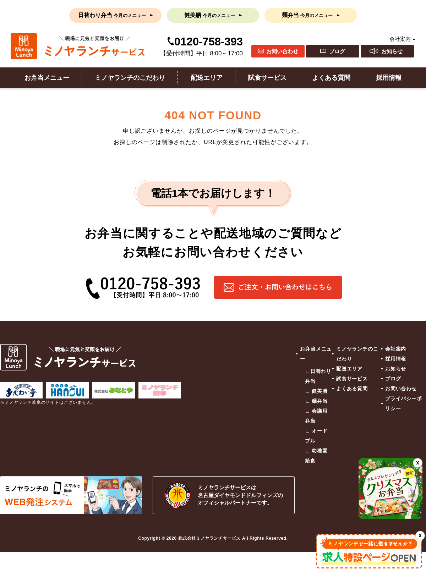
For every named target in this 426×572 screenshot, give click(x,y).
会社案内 (400, 39)
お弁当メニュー (46, 77)
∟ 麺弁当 (316, 401)
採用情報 (389, 77)
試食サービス (267, 77)
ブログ (337, 51)
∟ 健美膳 (316, 391)
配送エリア (207, 77)
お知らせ (392, 51)
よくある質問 (331, 77)
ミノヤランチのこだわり (130, 77)
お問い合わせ (282, 51)
